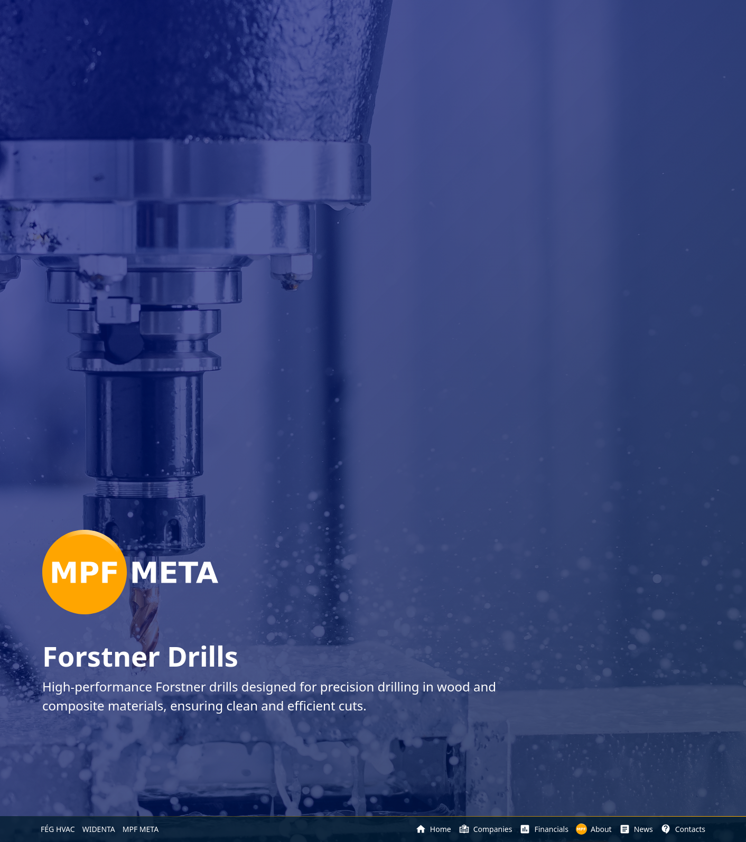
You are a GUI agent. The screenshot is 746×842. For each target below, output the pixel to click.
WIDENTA (98, 829)
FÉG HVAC (58, 829)
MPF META (140, 829)
